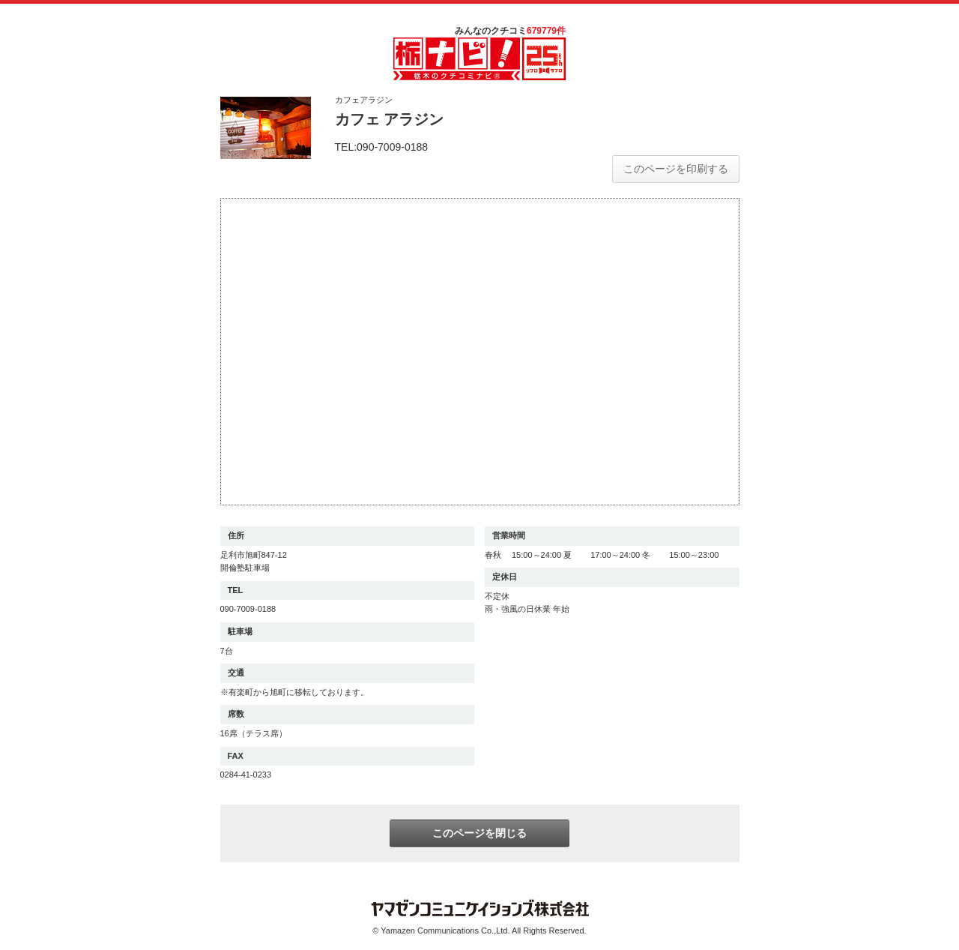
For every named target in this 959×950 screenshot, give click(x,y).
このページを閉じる (479, 833)
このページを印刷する (675, 169)
